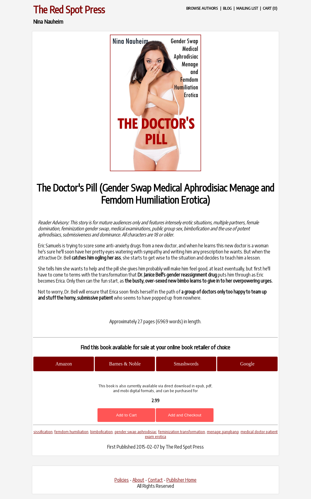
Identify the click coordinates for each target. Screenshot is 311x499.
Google (247, 363)
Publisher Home (181, 480)
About (138, 480)
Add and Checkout (184, 415)
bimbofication (101, 431)
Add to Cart (126, 415)
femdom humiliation (71, 431)
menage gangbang (223, 431)
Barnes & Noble (125, 363)
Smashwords (186, 363)
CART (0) (270, 8)
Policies (121, 480)
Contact (155, 480)
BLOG (227, 8)
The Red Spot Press (69, 9)
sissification (43, 431)
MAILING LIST (247, 8)
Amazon (63, 363)
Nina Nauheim (48, 21)
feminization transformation (181, 431)
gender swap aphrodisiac (135, 431)
